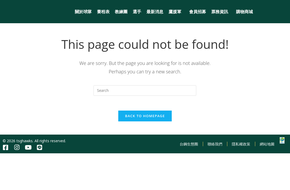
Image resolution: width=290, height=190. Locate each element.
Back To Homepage (145, 117)
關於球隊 (83, 12)
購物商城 (244, 12)
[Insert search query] (145, 90)
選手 (137, 12)
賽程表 (103, 12)
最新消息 (154, 12)
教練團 (121, 12)
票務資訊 (221, 12)
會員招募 (197, 12)
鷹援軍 (176, 12)
